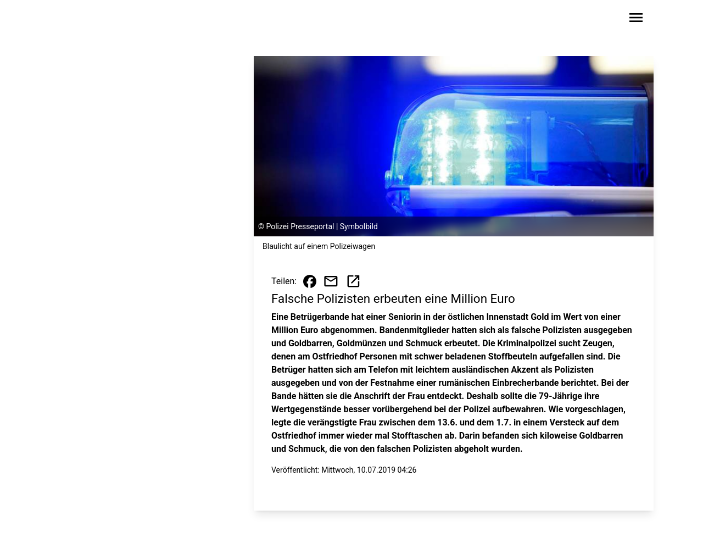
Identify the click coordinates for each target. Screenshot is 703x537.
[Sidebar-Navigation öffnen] (636, 19)
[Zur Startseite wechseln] (84, 19)
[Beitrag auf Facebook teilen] (309, 281)
